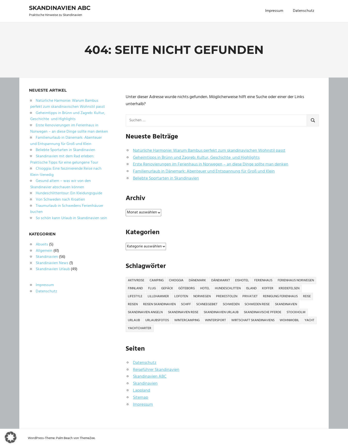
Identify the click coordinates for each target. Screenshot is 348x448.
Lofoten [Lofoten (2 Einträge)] (181, 296)
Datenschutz (303, 11)
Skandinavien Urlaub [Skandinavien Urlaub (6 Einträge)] (221, 312)
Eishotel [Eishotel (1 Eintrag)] (242, 280)
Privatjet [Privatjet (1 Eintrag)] (250, 296)
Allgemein (44, 251)
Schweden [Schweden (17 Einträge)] (231, 304)
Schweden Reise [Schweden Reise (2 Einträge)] (257, 304)
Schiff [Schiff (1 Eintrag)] (186, 304)
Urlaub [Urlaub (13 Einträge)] (134, 320)
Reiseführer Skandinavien (156, 369)
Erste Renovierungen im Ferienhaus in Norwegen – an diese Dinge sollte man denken (210, 164)
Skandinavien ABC (59, 7)
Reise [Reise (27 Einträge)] (307, 296)
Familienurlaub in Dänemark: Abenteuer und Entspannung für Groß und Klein (204, 171)
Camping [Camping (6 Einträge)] (157, 280)
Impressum (274, 11)
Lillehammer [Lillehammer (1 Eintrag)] (158, 296)
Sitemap (140, 397)
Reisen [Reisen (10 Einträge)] (133, 304)
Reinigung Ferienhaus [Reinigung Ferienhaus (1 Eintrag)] (280, 296)
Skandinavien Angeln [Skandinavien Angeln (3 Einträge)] (145, 312)
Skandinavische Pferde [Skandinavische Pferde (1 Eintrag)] (262, 312)
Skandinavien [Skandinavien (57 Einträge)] (286, 304)
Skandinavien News (52, 263)
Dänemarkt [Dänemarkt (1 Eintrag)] (220, 280)
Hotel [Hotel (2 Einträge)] (205, 288)
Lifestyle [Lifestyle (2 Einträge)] (135, 296)
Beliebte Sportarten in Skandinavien (166, 178)
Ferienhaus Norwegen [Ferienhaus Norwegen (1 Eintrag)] (296, 280)
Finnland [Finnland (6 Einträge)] (135, 288)
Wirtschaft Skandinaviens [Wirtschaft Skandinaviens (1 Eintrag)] (253, 320)
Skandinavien (145, 383)
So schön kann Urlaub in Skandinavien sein (71, 218)
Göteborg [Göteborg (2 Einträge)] (186, 288)
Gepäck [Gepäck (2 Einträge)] (167, 288)
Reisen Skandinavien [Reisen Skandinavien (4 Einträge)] (159, 304)
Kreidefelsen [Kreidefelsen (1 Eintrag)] (289, 288)
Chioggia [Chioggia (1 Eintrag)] (176, 280)
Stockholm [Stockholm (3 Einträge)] (296, 312)
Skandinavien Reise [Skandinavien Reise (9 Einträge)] (183, 312)
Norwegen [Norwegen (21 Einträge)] (202, 296)
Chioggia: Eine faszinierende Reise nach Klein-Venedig (66, 172)
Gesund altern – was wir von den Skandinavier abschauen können (60, 184)
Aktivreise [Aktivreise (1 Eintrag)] (136, 280)
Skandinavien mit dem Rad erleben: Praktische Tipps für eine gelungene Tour (64, 159)
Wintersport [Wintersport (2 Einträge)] (215, 320)
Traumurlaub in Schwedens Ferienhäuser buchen (66, 209)
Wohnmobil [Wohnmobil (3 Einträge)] (289, 320)
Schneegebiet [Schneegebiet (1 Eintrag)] (207, 304)
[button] (10, 437)
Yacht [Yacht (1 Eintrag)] (309, 320)
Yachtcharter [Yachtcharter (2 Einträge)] (139, 328)
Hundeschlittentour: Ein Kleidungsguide (69, 193)
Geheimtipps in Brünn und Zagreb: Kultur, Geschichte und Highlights (196, 157)
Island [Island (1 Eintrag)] (251, 288)
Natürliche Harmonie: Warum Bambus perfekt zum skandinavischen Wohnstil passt (209, 150)
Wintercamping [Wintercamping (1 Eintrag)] (187, 320)
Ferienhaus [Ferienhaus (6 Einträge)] (263, 280)
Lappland (141, 390)
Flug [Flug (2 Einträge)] (152, 288)
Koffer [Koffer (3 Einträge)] (267, 288)
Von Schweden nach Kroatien (60, 199)
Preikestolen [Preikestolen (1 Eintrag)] (226, 296)
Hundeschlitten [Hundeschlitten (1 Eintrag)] (228, 288)
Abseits (42, 244)
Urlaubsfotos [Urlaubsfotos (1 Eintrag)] (157, 320)
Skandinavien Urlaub (53, 269)
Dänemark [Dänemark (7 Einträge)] (197, 280)
